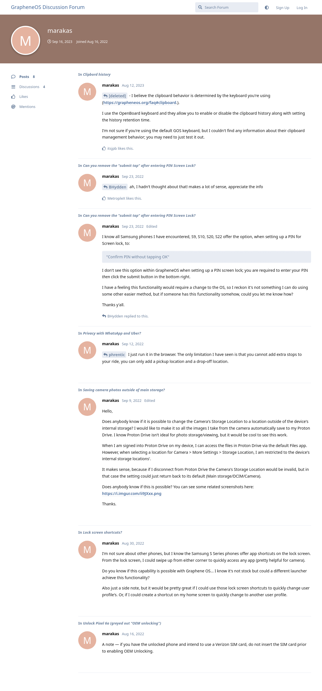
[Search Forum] (226, 7)
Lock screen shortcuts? (102, 532)
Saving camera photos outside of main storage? (124, 389)
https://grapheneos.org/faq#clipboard (139, 102)
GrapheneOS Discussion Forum (48, 7)
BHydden (117, 187)
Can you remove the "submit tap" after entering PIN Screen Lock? (139, 165)
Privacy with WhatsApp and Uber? (112, 333)
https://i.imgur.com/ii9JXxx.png (132, 493)
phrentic (117, 354)
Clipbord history (97, 74)
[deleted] (117, 95)
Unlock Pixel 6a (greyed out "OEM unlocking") (122, 623)
